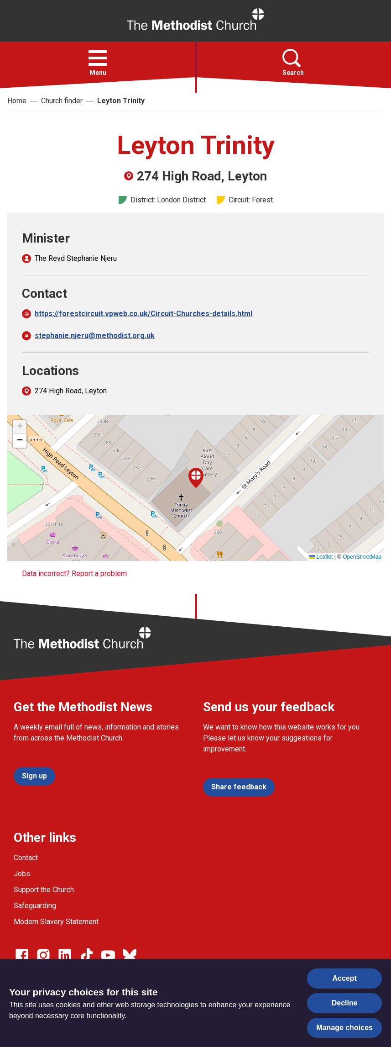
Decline (345, 1003)
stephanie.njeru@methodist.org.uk (95, 335)
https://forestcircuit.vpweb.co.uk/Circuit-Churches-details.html (143, 313)
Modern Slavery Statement (56, 921)
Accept (345, 978)
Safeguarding (35, 905)
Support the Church (44, 889)
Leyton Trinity (121, 100)
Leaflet (321, 557)
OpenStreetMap (362, 557)
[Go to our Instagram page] (43, 955)
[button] (98, 58)
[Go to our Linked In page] (65, 955)
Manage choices (344, 1027)
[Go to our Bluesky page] (129, 955)
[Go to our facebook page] (22, 955)
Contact (26, 857)
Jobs (22, 873)
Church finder (62, 100)
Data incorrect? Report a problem (74, 573)
